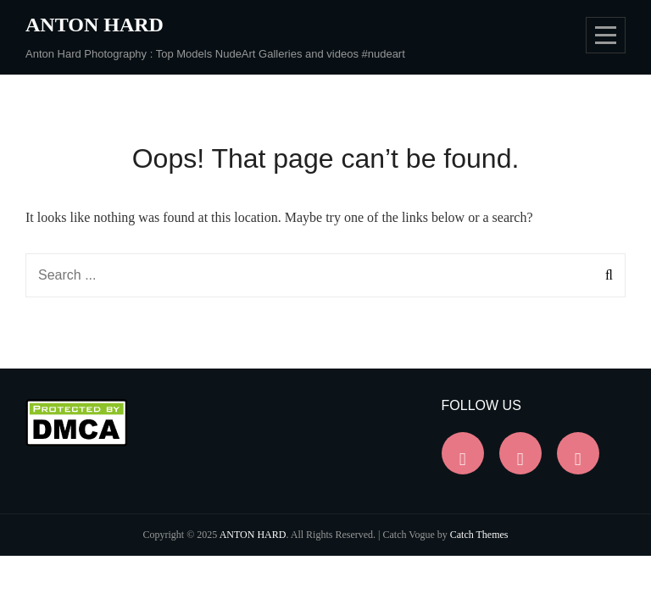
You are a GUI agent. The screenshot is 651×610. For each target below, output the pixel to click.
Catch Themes (479, 535)
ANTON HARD (94, 25)
